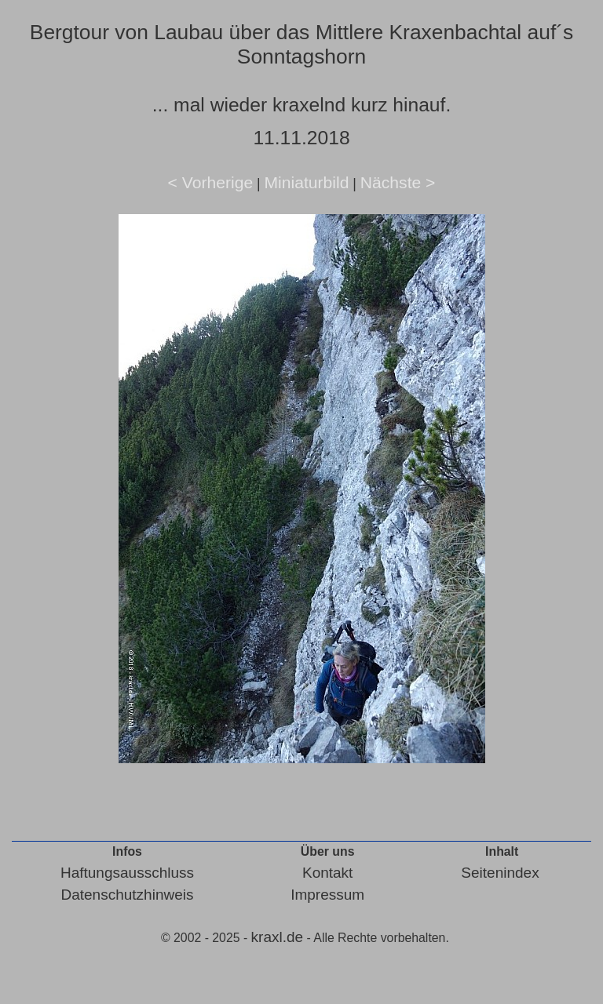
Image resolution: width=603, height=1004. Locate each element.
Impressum (327, 894)
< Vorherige (211, 182)
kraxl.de (277, 937)
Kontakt (327, 872)
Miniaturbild (306, 182)
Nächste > (398, 182)
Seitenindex (500, 872)
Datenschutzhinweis (126, 894)
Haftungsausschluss (127, 872)
